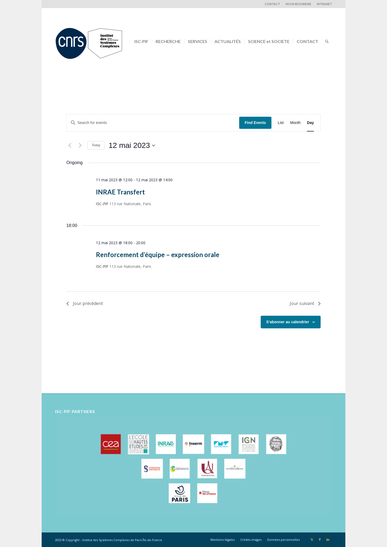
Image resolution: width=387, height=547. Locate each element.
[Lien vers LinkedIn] (328, 539)
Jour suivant (305, 303)
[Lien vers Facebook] (320, 539)
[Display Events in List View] (281, 122)
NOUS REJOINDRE (298, 4)
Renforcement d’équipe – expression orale (157, 254)
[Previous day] (69, 145)
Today (96, 145)
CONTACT (272, 4)
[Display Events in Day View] (310, 122)
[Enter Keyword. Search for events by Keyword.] (153, 122)
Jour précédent (84, 303)
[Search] (327, 41)
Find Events (255, 122)
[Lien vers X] (312, 539)
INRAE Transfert (120, 192)
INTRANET (324, 4)
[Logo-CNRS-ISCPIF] (88, 41)
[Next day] (80, 145)
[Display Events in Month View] (295, 122)
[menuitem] (272, 4)
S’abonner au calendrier (287, 322)
